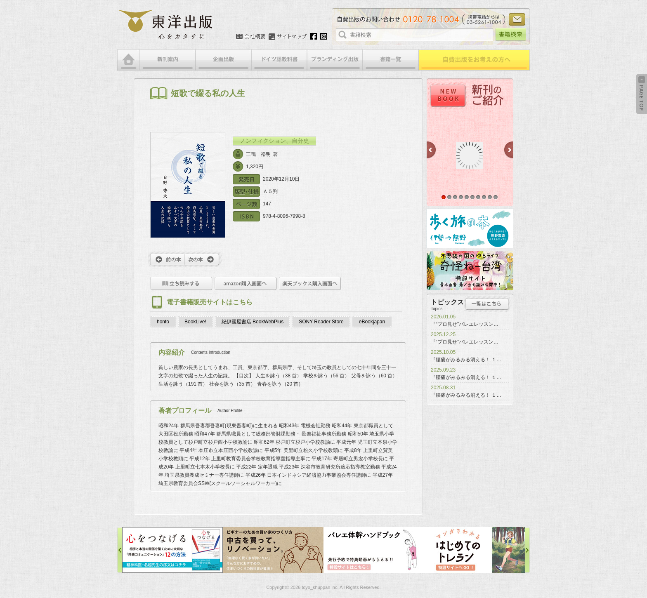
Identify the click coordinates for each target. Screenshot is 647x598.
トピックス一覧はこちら (487, 304)
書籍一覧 (390, 60)
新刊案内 (168, 60)
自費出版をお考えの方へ (474, 60)
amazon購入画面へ (246, 283)
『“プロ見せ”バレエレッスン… (464, 324)
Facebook (313, 36)
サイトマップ (288, 36)
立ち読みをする (181, 283)
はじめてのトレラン (474, 550)
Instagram (323, 36)
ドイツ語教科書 (279, 60)
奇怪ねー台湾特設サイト (470, 270)
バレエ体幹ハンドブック (374, 550)
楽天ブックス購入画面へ (310, 283)
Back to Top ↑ (641, 94)
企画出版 (223, 60)
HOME (128, 60)
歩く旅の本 (470, 228)
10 (495, 197)
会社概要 (250, 36)
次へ (203, 259)
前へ (166, 259)
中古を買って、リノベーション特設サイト (273, 550)
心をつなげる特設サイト (172, 550)
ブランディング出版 (335, 60)
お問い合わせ (517, 19)
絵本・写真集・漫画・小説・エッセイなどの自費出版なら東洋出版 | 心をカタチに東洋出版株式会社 (165, 24)
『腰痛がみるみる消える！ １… (466, 360)
